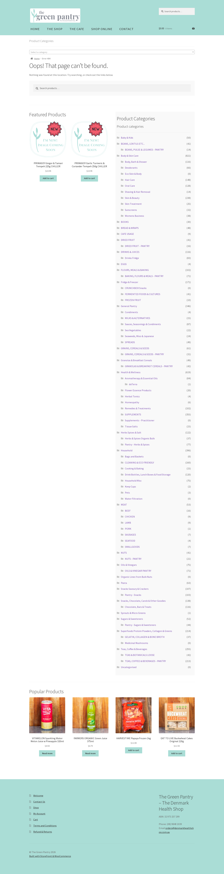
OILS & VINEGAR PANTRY (138, 570)
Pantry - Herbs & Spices (137, 444)
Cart (35, 819)
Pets (127, 492)
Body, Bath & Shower (136, 161)
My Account (39, 813)
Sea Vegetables (133, 330)
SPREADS (130, 342)
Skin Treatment (133, 203)
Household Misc (133, 480)
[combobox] (112, 52)
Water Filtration (133, 498)
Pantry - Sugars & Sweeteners (140, 624)
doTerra (133, 384)
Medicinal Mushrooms (136, 643)
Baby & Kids (127, 137)
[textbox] (112, 52)
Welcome (38, 795)
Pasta (124, 582)
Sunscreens (131, 209)
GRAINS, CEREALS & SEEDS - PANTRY (144, 354)
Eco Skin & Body (133, 173)
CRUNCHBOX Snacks (136, 288)
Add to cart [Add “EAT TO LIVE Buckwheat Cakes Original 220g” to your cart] (176, 753)
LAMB (128, 522)
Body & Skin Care (129, 155)
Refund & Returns (42, 831)
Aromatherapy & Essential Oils (141, 378)
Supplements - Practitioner (139, 420)
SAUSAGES (130, 534)
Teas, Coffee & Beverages (134, 649)
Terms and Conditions (45, 825)
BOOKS (125, 221)
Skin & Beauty (132, 197)
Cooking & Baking (134, 468)
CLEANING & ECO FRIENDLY (139, 462)
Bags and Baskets (134, 456)
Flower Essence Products (138, 390)
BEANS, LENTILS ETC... (133, 143)
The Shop (55, 29)
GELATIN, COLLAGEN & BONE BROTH (145, 636)
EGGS (124, 264)
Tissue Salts (131, 426)
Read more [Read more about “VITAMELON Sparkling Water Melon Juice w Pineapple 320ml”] (47, 753)
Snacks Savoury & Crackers (135, 588)
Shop (36, 807)
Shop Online (101, 29)
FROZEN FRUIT (133, 300)
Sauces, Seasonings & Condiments (143, 324)
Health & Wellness (130, 372)
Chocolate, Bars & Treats (138, 606)
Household (126, 450)
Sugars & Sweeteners (132, 618)
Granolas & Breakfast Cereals (136, 360)
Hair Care (130, 179)
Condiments (131, 312)
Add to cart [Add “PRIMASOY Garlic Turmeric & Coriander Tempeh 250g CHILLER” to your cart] (89, 178)
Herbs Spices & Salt (131, 432)
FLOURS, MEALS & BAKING (135, 270)
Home (35, 29)
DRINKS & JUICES (130, 251)
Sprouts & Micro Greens (133, 612)
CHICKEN (130, 516)
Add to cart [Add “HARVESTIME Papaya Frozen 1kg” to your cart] (133, 750)
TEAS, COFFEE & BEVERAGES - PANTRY (145, 661)
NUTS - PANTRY (133, 558)
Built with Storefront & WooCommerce (50, 856)
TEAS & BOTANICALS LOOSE (140, 655)
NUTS (124, 552)
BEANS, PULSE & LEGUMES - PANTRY (144, 149)
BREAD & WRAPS (130, 227)
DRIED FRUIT (128, 239)
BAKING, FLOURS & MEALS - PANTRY (144, 276)
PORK (128, 528)
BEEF (128, 510)
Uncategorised (128, 667)
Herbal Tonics (132, 396)
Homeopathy (132, 402)
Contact (126, 29)
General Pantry (129, 306)
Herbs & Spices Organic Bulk (140, 438)
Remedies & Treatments (138, 408)
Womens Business (134, 215)
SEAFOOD (130, 540)
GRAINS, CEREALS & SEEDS (135, 348)
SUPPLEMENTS (133, 414)
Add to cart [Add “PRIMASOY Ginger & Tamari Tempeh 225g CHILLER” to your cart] (48, 178)
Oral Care (130, 185)
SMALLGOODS (132, 546)
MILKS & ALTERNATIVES (137, 318)
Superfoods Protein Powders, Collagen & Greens (146, 631)
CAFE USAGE (127, 233)
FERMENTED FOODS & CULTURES (142, 294)
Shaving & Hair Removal (137, 191)
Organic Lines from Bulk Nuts (136, 576)
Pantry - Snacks (133, 594)
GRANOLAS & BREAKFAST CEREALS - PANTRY (149, 366)
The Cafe (77, 29)
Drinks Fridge (132, 258)
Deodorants (131, 167)
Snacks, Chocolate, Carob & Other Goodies (143, 600)
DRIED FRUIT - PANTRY (137, 246)
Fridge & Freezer (129, 282)
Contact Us (39, 801)
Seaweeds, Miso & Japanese (139, 336)
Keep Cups (130, 486)
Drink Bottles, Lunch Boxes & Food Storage (147, 474)
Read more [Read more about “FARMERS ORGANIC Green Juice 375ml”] (90, 753)
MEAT (124, 504)
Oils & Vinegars (129, 564)
